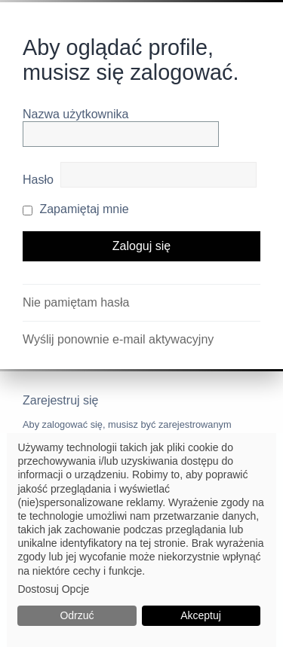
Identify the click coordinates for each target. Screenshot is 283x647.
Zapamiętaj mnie (76, 209)
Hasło (38, 179)
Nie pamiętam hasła (76, 302)
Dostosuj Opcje (53, 589)
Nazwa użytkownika (76, 114)
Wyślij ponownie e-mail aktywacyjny (118, 339)
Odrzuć (77, 615)
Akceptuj (200, 615)
